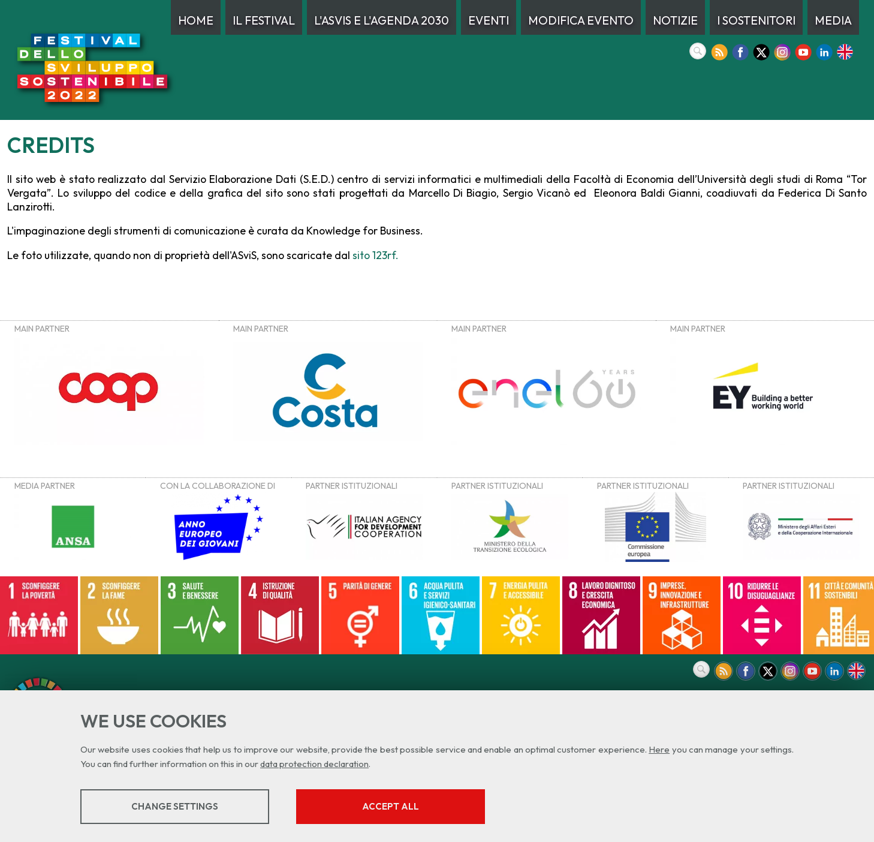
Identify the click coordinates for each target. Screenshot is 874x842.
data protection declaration (314, 763)
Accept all (390, 806)
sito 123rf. (375, 255)
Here (659, 749)
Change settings (174, 806)
